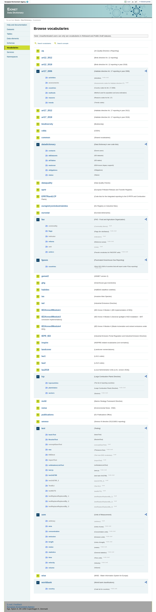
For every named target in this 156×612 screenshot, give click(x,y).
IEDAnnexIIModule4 (51, 326)
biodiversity (47, 124)
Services (10, 52)
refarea (51, 241)
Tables (9, 34)
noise (44, 408)
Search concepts (62, 43)
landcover (46, 349)
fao (43, 219)
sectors (52, 393)
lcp (43, 376)
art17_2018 (47, 117)
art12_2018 (47, 64)
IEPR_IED (46, 336)
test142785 (53, 475)
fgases (45, 260)
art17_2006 (47, 71)
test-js (51, 470)
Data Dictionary (26, 20)
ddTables (52, 160)
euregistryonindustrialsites (55, 206)
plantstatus (53, 388)
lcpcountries (53, 383)
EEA (17, 2)
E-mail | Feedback (14, 604)
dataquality (47, 183)
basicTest (52, 435)
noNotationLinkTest (56, 465)
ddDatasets (53, 156)
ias (43, 296)
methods (52, 93)
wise (44, 576)
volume (51, 568)
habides (45, 290)
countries (52, 88)
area (50, 526)
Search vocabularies (44, 43)
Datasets (10, 29)
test (43, 428)
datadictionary (49, 144)
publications (48, 415)
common (46, 137)
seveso (45, 421)
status (51, 175)
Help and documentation (17, 25)
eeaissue (52, 165)
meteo (51, 547)
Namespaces (12, 57)
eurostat (46, 213)
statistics (52, 552)
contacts (52, 151)
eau (50, 450)
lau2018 (45, 370)
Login (128, 1)
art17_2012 (47, 110)
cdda (44, 131)
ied (43, 303)
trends (51, 103)
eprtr (44, 190)
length (51, 542)
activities (52, 78)
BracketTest (53, 440)
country (52, 589)
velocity (52, 563)
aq (43, 51)
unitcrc (51, 252)
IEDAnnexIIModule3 (51, 317)
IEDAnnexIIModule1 (51, 310)
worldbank (47, 582)
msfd (44, 401)
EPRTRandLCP (49, 196)
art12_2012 (47, 58)
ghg (43, 283)
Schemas (11, 43)
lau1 (44, 356)
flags (50, 231)
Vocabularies (12, 48)
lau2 (44, 363)
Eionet (17, 20)
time (50, 557)
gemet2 (45, 276)
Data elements (13, 38)
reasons (52, 98)
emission (52, 537)
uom (44, 515)
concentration (54, 531)
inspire (45, 343)
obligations (53, 170)
